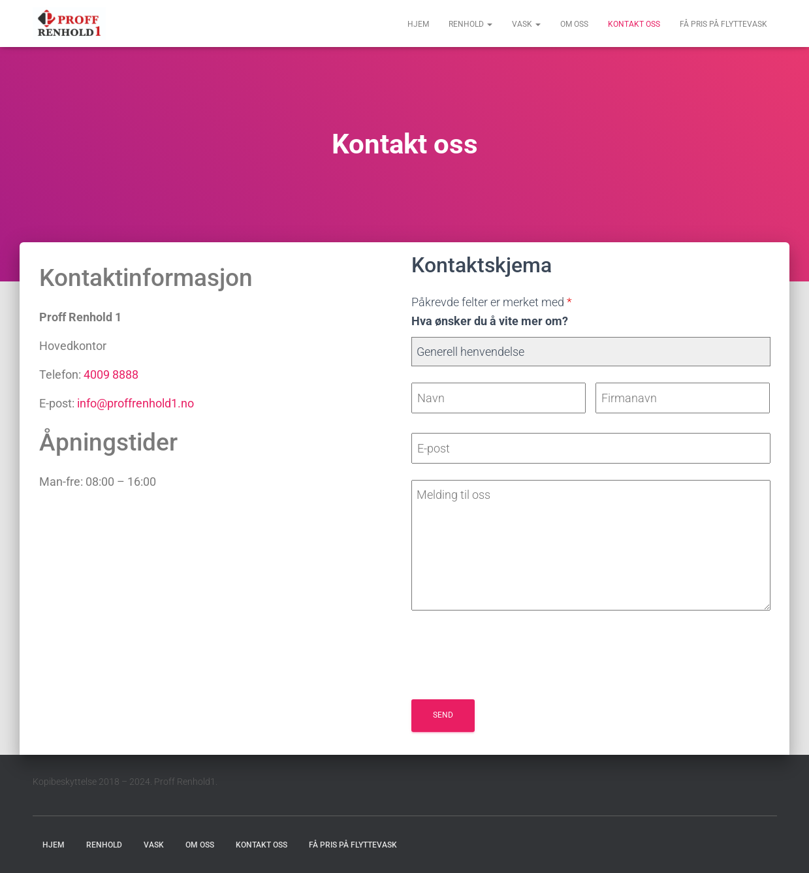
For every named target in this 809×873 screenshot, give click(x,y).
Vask (526, 24)
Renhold (470, 24)
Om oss (574, 24)
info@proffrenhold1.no (135, 403)
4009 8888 (111, 374)
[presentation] (510, 657)
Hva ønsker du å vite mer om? (489, 321)
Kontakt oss (634, 24)
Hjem (418, 24)
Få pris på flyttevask (723, 24)
